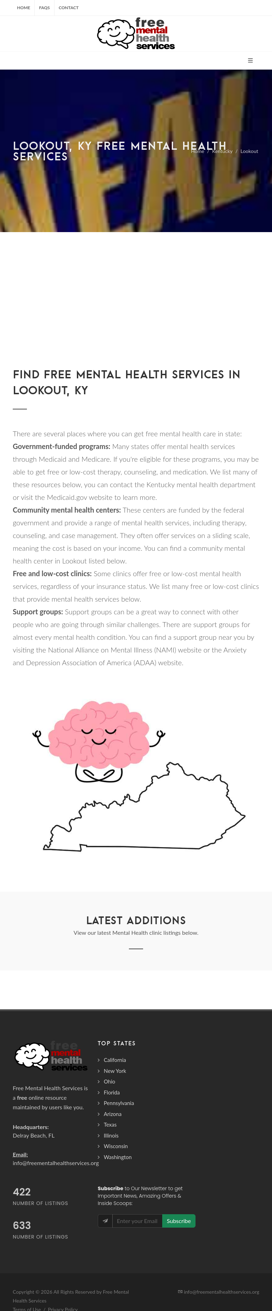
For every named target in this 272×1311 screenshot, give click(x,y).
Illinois (111, 1135)
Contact (69, 7)
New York (115, 1071)
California (115, 1060)
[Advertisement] (136, 285)
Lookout (249, 151)
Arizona (112, 1114)
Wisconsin (116, 1146)
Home (23, 7)
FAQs (44, 7)
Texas (110, 1124)
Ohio (109, 1081)
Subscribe (179, 1220)
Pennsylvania (119, 1103)
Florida (112, 1092)
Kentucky (222, 151)
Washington (118, 1157)
